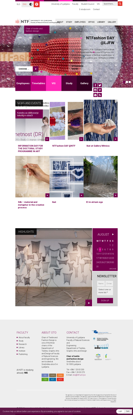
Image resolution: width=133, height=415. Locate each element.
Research (23, 344)
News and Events (29, 103)
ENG (25, 4)
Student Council (87, 4)
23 (113, 258)
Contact (96, 9)
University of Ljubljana (60, 4)
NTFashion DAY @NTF (63, 145)
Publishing (23, 354)
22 (110, 258)
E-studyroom (84, 9)
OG (45, 375)
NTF (60, 379)
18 (100, 258)
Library (101, 22)
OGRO (52, 375)
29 (110, 262)
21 (107, 258)
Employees (80, 22)
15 (110, 254)
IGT (52, 379)
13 (105, 254)
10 (97, 254)
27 (105, 262)
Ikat (54, 202)
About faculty (24, 337)
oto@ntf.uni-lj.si (79, 375)
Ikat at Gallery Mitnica (97, 145)
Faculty (75, 4)
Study (69, 22)
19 (102, 258)
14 (107, 254)
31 (97, 266)
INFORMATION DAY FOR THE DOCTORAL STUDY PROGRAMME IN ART (30, 148)
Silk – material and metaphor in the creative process (31, 205)
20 (105, 258)
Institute (22, 351)
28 (107, 262)
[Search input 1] (112, 3)
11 (100, 254)
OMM (60, 375)
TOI (45, 379)
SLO (18, 4)
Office (91, 22)
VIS (98, 4)
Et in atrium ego (94, 202)
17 (97, 258)
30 (113, 262)
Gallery (112, 22)
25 (100, 262)
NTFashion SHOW (77, 67)
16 (113, 254)
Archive (112, 269)
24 (97, 262)
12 (102, 254)
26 (102, 262)
